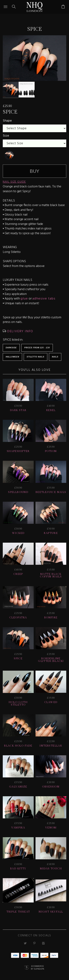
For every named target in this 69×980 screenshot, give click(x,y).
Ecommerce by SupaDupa (37, 967)
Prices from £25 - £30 (37, 348)
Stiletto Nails (35, 357)
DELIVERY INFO (19, 331)
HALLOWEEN (12, 357)
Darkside (11, 348)
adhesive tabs (44, 298)
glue (24, 298)
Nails (55, 357)
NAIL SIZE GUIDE (14, 182)
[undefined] (9, 155)
